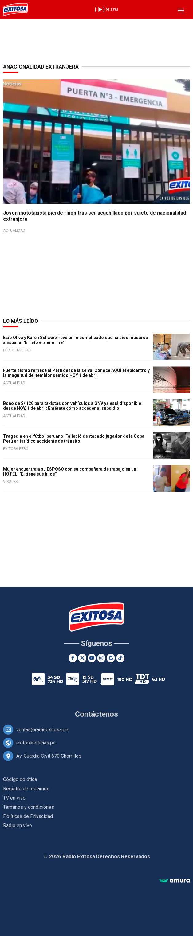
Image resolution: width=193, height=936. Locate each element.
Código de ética (20, 779)
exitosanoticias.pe (36, 743)
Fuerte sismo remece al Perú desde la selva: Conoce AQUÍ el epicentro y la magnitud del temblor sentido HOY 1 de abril (76, 373)
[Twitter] (82, 658)
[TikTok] (120, 658)
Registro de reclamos (26, 789)
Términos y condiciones (28, 807)
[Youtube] (92, 658)
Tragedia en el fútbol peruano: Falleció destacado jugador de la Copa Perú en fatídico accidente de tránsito (73, 439)
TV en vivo (14, 798)
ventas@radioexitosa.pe (42, 730)
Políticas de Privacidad (28, 816)
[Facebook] (73, 658)
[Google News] (111, 658)
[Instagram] (101, 658)
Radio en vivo (17, 825)
